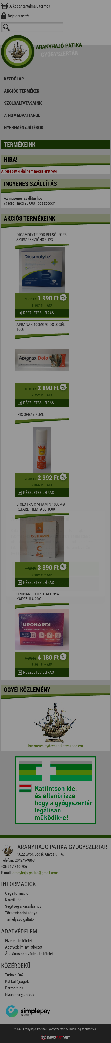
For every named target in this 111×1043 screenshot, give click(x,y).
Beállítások (55, 552)
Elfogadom (55, 536)
